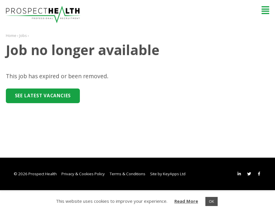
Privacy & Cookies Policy (83, 173)
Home (11, 35)
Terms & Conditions (127, 173)
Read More (186, 201)
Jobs (23, 35)
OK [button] (211, 201)
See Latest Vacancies (43, 96)
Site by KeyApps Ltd (167, 173)
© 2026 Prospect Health (35, 173)
